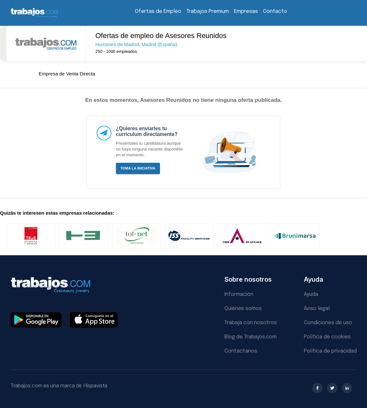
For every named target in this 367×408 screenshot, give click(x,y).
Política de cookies (327, 337)
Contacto (275, 11)
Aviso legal (317, 308)
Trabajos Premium (207, 11)
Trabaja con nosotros (250, 322)
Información (238, 294)
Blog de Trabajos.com (250, 337)
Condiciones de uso (328, 322)
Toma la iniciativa (137, 168)
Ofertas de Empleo (158, 11)
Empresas (246, 11)
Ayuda (311, 294)
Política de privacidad (330, 351)
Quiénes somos (243, 308)
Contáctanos (240, 351)
